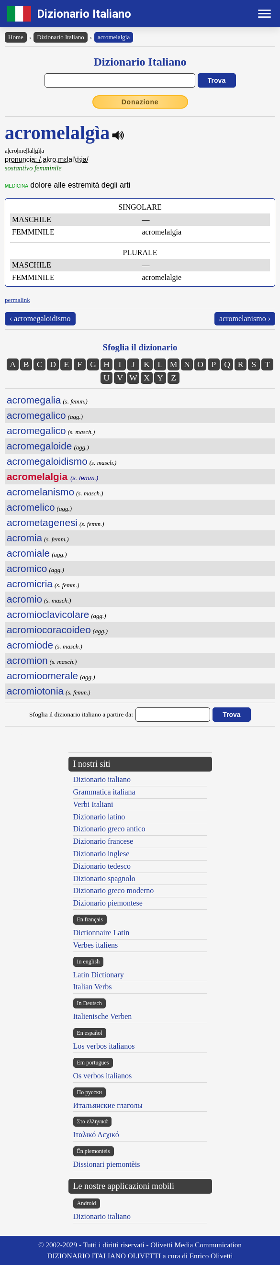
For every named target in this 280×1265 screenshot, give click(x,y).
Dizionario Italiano (84, 14)
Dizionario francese (103, 841)
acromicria (30, 583)
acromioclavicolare (48, 614)
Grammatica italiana (104, 792)
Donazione (140, 102)
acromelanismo (40, 491)
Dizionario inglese (101, 854)
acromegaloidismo (47, 461)
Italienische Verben (102, 1016)
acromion (27, 660)
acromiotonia (35, 690)
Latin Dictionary (98, 975)
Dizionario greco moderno (113, 890)
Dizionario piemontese (108, 903)
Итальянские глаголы (108, 1105)
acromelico (31, 507)
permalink (17, 299)
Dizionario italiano (102, 779)
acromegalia (34, 399)
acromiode (30, 644)
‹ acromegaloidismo (40, 318)
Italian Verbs (92, 987)
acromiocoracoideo (49, 629)
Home (15, 37)
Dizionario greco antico (109, 829)
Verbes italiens (95, 945)
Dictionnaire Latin (101, 933)
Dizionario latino (99, 817)
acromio (24, 599)
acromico (27, 568)
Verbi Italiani (93, 804)
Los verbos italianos (104, 1046)
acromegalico (36, 415)
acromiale (28, 553)
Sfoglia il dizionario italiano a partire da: (81, 714)
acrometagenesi (42, 522)
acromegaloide (39, 445)
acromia (24, 537)
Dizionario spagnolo (104, 878)
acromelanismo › (244, 318)
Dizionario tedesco (102, 866)
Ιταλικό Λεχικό (96, 1135)
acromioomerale (42, 675)
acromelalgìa (114, 37)
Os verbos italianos (102, 1076)
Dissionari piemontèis (106, 1164)
